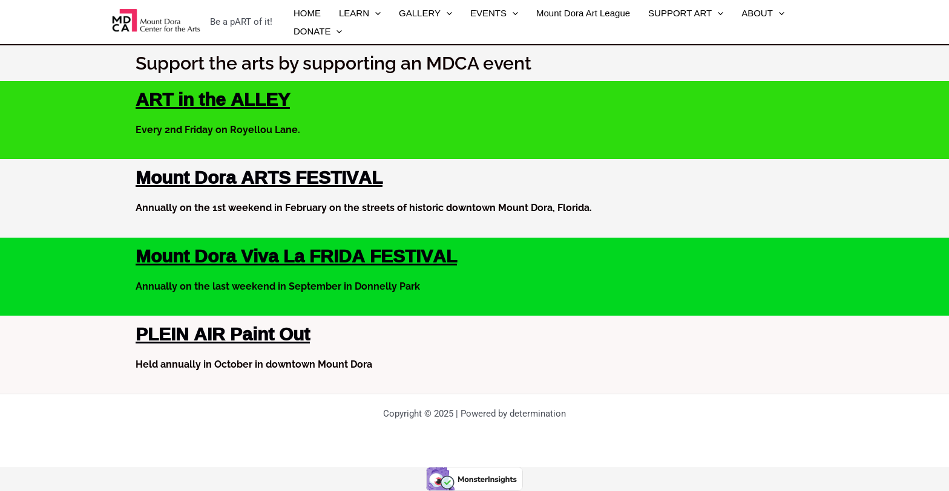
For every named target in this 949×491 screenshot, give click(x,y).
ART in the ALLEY (213, 99)
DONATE (318, 31)
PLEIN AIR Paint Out (223, 333)
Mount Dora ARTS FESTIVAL (259, 177)
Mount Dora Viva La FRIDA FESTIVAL (296, 255)
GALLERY (425, 13)
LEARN (360, 13)
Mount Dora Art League (583, 13)
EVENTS (494, 13)
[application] (375, 13)
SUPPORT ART (685, 13)
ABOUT (762, 13)
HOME (307, 13)
